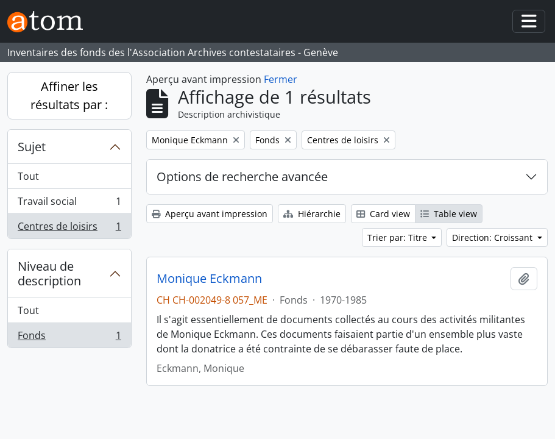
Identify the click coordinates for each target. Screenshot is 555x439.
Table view (448, 214)
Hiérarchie (312, 214)
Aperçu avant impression (209, 214)
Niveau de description (49, 273)
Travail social (69, 204)
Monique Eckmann (209, 278)
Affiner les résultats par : (69, 95)
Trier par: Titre (398, 237)
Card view (383, 214)
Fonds (69, 338)
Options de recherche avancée (242, 176)
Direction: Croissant (493, 237)
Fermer (280, 79)
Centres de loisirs (69, 228)
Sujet (32, 146)
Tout (28, 176)
